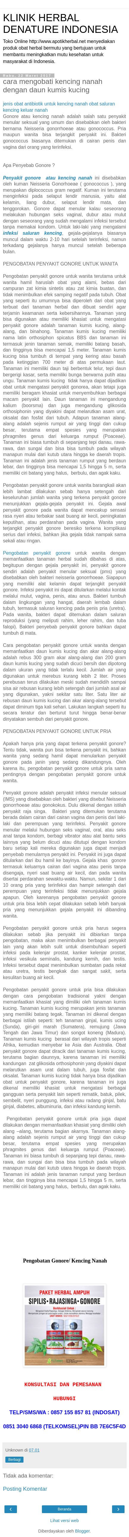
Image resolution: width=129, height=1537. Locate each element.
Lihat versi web (64, 1520)
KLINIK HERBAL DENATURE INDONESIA (60, 23)
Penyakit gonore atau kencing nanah (47, 177)
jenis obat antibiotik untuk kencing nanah (45, 103)
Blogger (82, 1531)
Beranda (64, 1509)
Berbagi (14, 1460)
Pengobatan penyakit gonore (36, 553)
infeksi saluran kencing (32, 233)
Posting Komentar (25, 1489)
